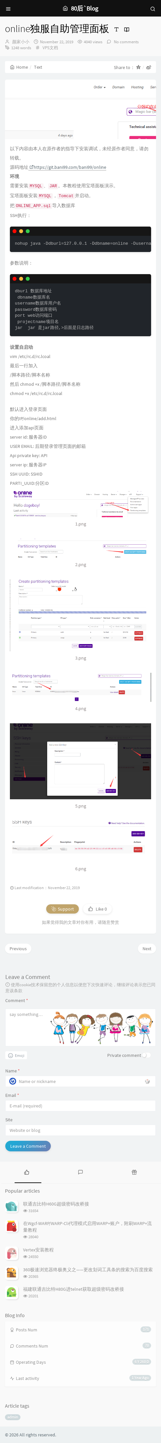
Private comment (124, 1055)
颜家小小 (20, 42)
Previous (18, 949)
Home (19, 67)
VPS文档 (50, 48)
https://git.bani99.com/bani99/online (67, 167)
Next (147, 949)
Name (12, 1071)
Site (9, 1120)
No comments (126, 42)
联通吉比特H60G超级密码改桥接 (56, 1204)
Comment (16, 1000)
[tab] (27, 1171)
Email (12, 1095)
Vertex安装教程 (38, 1250)
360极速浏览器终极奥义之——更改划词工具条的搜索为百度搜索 (88, 1270)
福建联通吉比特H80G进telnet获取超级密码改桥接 (73, 1289)
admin (12, 1417)
